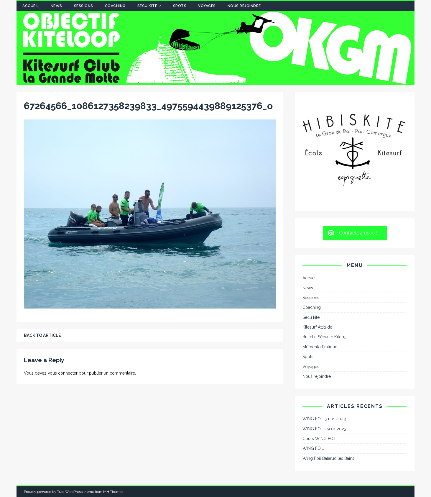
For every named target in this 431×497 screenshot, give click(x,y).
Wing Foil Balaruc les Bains (328, 458)
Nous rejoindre (244, 6)
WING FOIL (313, 448)
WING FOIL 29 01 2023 (324, 429)
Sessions (83, 6)
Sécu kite (147, 6)
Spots (180, 6)
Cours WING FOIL (319, 438)
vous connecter (63, 373)
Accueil (30, 6)
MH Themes (113, 492)
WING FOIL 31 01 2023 (324, 418)
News (56, 6)
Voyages (207, 6)
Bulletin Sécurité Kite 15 (324, 336)
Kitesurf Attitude (317, 327)
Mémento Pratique (319, 347)
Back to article (42, 335)
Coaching (115, 6)
